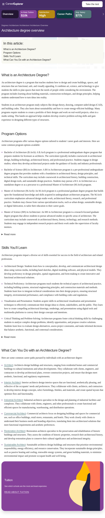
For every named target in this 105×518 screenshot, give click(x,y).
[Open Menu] (42, 4)
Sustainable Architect (15, 444)
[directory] (52, 52)
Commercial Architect (15, 413)
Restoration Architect (14, 431)
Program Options (11, 52)
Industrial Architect (13, 400)
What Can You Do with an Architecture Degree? (27, 60)
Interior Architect (12, 382)
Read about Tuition (16, 492)
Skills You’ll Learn (12, 56)
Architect (8, 365)
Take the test (92, 4)
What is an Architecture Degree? (19, 49)
